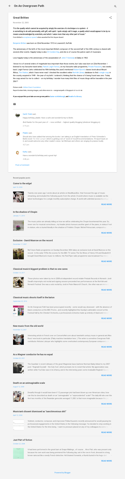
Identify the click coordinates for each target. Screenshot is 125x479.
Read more (106, 204)
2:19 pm (26, 126)
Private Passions (95, 67)
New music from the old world (28, 326)
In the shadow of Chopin (25, 212)
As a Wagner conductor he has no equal (33, 354)
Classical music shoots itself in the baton (33, 297)
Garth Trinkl (27, 114)
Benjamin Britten (19, 43)
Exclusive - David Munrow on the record (33, 240)
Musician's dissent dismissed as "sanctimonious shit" (39, 411)
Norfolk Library (78, 72)
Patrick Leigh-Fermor (51, 67)
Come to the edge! (22, 183)
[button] (110, 18)
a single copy (104, 72)
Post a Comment (22, 165)
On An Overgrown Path (29, 6)
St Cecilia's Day (53, 52)
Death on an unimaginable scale (29, 383)
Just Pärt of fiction (22, 440)
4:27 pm (26, 145)
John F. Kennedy (67, 58)
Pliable (25, 133)
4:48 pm (26, 159)
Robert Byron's (80, 69)
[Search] (115, 6)
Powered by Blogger (63, 473)
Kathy (25, 152)
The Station (23, 72)
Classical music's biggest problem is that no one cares (40, 269)
